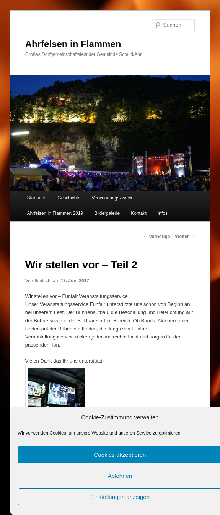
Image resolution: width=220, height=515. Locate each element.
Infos (163, 213)
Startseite (37, 198)
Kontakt (139, 213)
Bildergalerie (107, 213)
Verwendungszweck (111, 198)
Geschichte (68, 198)
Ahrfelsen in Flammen (73, 44)
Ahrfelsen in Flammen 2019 (55, 213)
